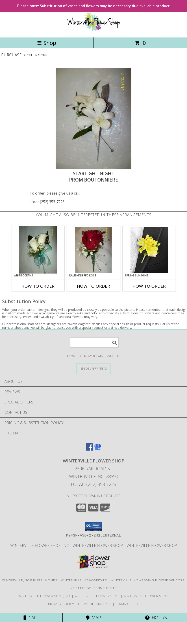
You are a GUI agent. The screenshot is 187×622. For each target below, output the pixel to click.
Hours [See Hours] (156, 618)
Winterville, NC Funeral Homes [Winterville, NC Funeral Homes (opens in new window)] (29, 580)
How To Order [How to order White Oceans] (37, 286)
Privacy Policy (61, 604)
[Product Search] (94, 342)
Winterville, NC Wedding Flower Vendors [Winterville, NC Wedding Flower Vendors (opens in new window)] (148, 580)
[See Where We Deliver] (93, 368)
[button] (93, 526)
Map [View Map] (93, 618)
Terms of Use (127, 604)
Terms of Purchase (95, 604)
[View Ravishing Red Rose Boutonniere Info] (93, 250)
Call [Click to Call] (31, 618)
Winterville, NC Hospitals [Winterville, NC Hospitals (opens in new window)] (84, 580)
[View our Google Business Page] (97, 449)
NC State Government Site (93, 588)
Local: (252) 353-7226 (47, 201)
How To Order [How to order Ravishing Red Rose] (93, 286)
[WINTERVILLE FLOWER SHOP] (93, 31)
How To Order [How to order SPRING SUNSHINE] (149, 286)
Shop (46, 42)
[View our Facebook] (89, 449)
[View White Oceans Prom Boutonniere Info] (38, 250)
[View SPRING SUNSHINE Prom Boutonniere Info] (149, 250)
